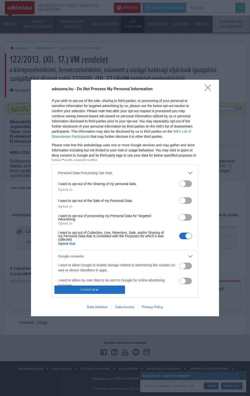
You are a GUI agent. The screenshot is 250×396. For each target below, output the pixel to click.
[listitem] (125, 173)
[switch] (185, 183)
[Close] (209, 89)
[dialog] (125, 198)
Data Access (124, 307)
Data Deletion (97, 307)
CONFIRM (90, 290)
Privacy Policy (152, 307)
